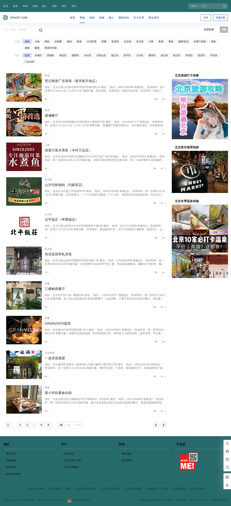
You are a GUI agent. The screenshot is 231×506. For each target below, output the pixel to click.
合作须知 (69, 453)
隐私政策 (11, 460)
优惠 (54, 6)
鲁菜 (160, 41)
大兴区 (139, 55)
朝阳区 (75, 55)
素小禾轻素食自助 (58, 393)
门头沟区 (29, 61)
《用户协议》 (201, 500)
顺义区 (115, 55)
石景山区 (101, 55)
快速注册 (220, 17)
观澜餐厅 (51, 115)
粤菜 (170, 41)
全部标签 (209, 29)
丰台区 (87, 55)
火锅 (37, 41)
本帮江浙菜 (200, 41)
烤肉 (47, 41)
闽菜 (213, 41)
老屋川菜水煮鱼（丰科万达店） (68, 150)
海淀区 (63, 55)
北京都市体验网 (133, 488)
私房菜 (115, 41)
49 (61, 425)
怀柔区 (189, 55)
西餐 (104, 41)
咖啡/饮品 (183, 41)
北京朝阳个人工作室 (157, 488)
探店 (64, 6)
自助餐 (58, 41)
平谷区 (214, 55)
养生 (73, 6)
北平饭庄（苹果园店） (61, 219)
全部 (27, 55)
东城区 (38, 55)
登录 (206, 17)
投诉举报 (126, 460)
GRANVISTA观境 (58, 323)
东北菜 (140, 41)
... (14, 424)
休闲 (25, 6)
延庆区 (201, 55)
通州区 (152, 55)
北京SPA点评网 (35, 488)
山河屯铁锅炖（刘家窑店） (65, 185)
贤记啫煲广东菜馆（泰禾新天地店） (72, 81)
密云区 (176, 55)
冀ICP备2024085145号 (50, 500)
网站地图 (126, 453)
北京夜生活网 (196, 488)
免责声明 (11, 467)
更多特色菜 (51, 47)
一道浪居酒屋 (55, 358)
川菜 (151, 41)
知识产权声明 (13, 474)
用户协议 (11, 453)
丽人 (44, 6)
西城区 (50, 55)
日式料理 (91, 41)
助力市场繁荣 (71, 467)
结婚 (34, 6)
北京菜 (127, 41)
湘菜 (27, 47)
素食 (79, 41)
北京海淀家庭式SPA (85, 488)
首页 (5, 6)
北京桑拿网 (179, 488)
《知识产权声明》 (218, 500)
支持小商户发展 (72, 460)
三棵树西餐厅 (55, 289)
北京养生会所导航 (110, 488)
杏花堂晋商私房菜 (58, 254)
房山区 (164, 55)
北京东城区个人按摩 (59, 488)
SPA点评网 (28, 500)
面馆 (69, 41)
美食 (15, 6)
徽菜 (37, 47)
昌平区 (127, 55)
